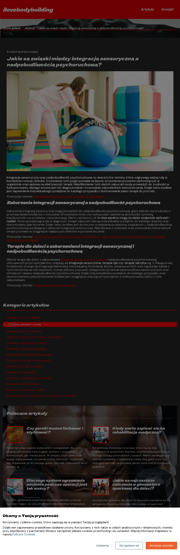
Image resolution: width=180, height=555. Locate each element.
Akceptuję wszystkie (161, 545)
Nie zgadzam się (129, 545)
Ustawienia (102, 545)
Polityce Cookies (23, 534)
